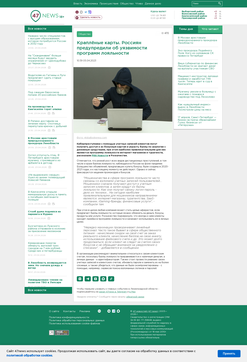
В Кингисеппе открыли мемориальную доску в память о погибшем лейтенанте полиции (47, 198)
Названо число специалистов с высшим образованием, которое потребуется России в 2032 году (47, 42)
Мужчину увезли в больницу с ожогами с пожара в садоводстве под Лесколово (197, 94)
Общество (127, 4)
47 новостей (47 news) (145, 311)
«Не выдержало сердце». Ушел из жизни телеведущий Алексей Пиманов (47, 180)
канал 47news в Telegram (113, 292)
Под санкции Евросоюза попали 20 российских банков (47, 96)
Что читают (210, 29)
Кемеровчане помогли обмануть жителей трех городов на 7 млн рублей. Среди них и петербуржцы (47, 249)
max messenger (89, 12)
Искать (219, 3)
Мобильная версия (77, 12)
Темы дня (186, 29)
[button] (80, 278)
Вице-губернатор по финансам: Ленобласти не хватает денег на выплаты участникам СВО (198, 66)
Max (118, 311)
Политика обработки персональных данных (77, 320)
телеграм (85, 12)
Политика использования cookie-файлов (74, 324)
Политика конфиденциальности (69, 317)
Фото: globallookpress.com (92, 138)
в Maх (132, 292)
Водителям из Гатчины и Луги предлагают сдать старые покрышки (47, 80)
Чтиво (139, 4)
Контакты (69, 311)
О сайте (54, 311)
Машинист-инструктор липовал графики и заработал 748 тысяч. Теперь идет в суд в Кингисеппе (198, 80)
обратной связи (135, 297)
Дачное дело (153, 4)
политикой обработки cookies (29, 355)
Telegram (113, 311)
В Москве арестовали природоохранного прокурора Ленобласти (197, 40)
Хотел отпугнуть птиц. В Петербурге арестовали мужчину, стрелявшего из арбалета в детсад (47, 161)
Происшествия (109, 4)
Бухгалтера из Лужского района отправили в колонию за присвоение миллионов (47, 231)
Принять (229, 353)
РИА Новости (100, 156)
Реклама (84, 311)
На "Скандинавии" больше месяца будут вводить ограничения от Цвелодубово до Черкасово (47, 62)
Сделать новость (90, 17)
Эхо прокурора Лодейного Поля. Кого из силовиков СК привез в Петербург (196, 53)
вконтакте (81, 12)
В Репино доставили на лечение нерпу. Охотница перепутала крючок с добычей (47, 126)
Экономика (91, 4)
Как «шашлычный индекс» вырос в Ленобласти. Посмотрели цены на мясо (195, 107)
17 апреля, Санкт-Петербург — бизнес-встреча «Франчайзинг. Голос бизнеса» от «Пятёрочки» (197, 121)
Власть (77, 4)
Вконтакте (99, 311)
